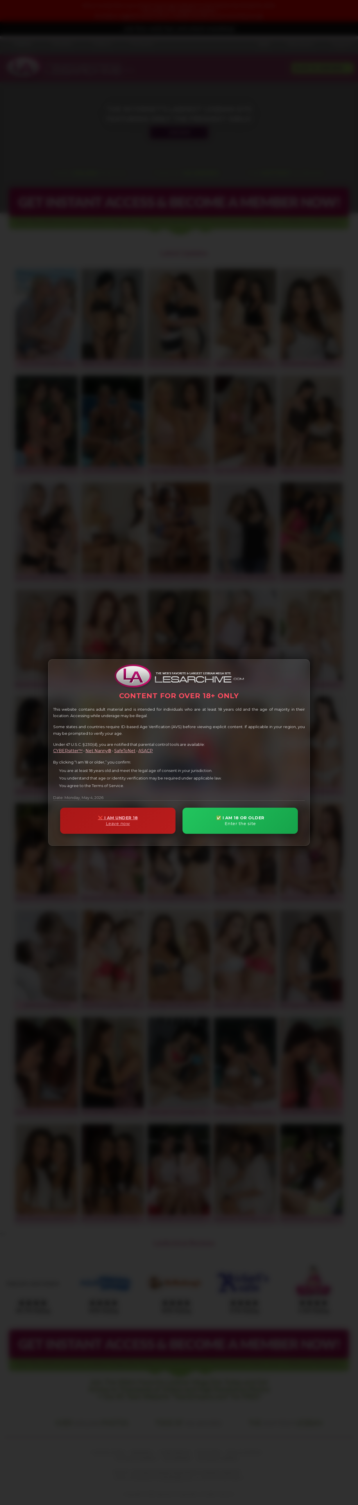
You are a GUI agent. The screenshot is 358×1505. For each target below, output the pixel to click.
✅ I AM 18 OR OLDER (240, 821)
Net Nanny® (98, 750)
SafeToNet (124, 750)
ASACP (145, 750)
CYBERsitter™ (68, 750)
